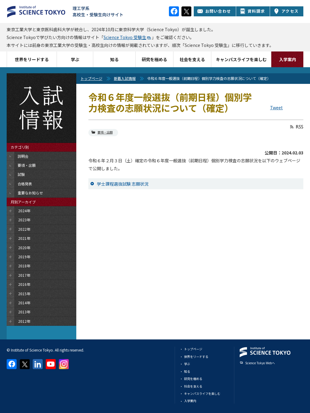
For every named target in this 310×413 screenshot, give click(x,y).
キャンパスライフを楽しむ (241, 59)
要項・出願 (105, 132)
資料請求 (252, 11)
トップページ (91, 78)
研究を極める (154, 59)
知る (114, 59)
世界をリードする (32, 59)
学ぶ (75, 59)
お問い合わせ (214, 11)
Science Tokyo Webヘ (260, 363)
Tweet (276, 107)
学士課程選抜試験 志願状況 (123, 184)
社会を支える (192, 59)
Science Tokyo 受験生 (125, 37)
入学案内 (287, 59)
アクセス (286, 11)
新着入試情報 (125, 78)
